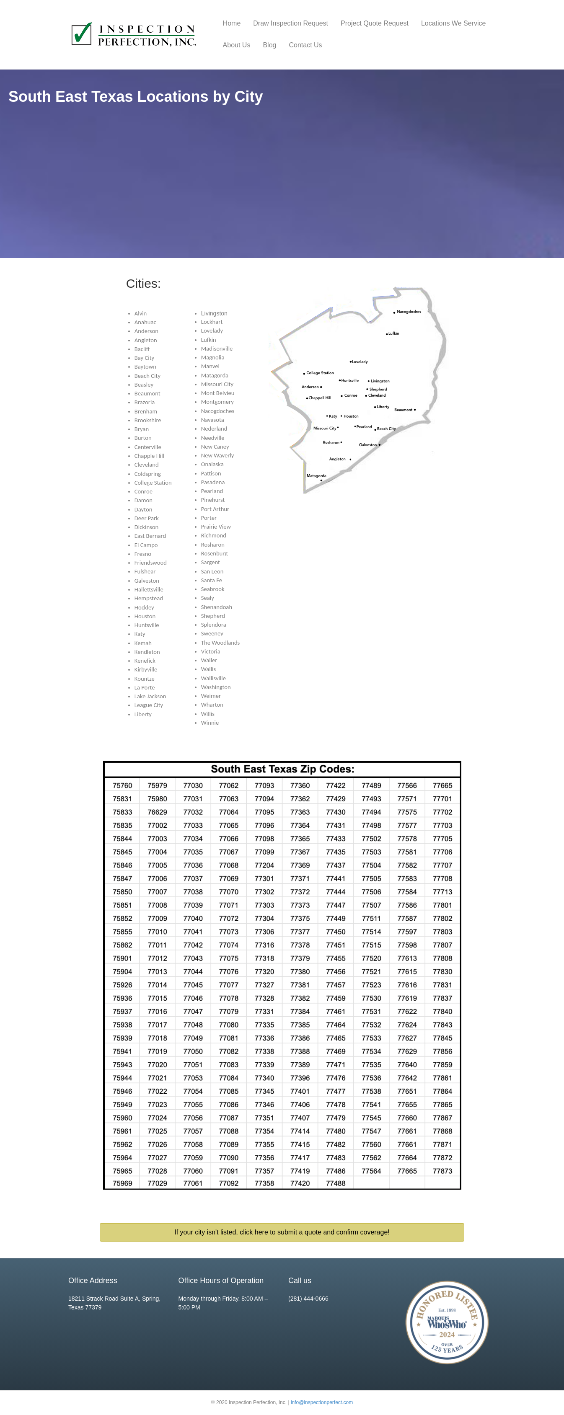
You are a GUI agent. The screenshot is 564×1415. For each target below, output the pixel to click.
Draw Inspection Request (290, 23)
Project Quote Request (375, 23)
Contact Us (305, 45)
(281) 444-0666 (308, 1298)
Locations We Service (453, 23)
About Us (237, 45)
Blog (269, 45)
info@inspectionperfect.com (322, 1402)
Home (232, 23)
